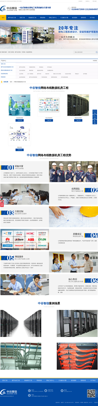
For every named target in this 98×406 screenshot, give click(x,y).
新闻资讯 (83, 17)
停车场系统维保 (64, 77)
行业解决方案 (64, 17)
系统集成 (41, 67)
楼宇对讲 (39, 73)
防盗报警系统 (29, 52)
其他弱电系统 (4, 73)
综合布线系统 (22, 70)
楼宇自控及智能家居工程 (7, 67)
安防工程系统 (11, 52)
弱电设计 (77, 73)
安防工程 (22, 17)
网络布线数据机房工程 (6, 70)
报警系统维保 (54, 77)
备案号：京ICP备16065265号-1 (67, 402)
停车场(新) (49, 67)
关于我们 (92, 17)
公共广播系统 (30, 73)
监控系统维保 (22, 77)
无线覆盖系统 (50, 70)
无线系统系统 (19, 118)
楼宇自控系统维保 (33, 77)
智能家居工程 (32, 17)
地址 (95, 122)
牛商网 (81, 402)
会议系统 (21, 73)
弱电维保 (42, 17)
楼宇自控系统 (18, 52)
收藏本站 (88, 1)
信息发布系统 (68, 73)
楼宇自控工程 (12, 17)
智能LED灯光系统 (57, 73)
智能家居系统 (32, 67)
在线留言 (80, 1)
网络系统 (31, 70)
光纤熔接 (85, 73)
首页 (3, 17)
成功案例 (74, 17)
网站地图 (95, 1)
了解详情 (19, 120)
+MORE (95, 60)
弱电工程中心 (53, 17)
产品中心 (3, 60)
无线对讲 (47, 73)
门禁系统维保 (44, 77)
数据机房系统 (40, 70)
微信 (95, 117)
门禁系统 (23, 52)
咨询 (95, 112)
